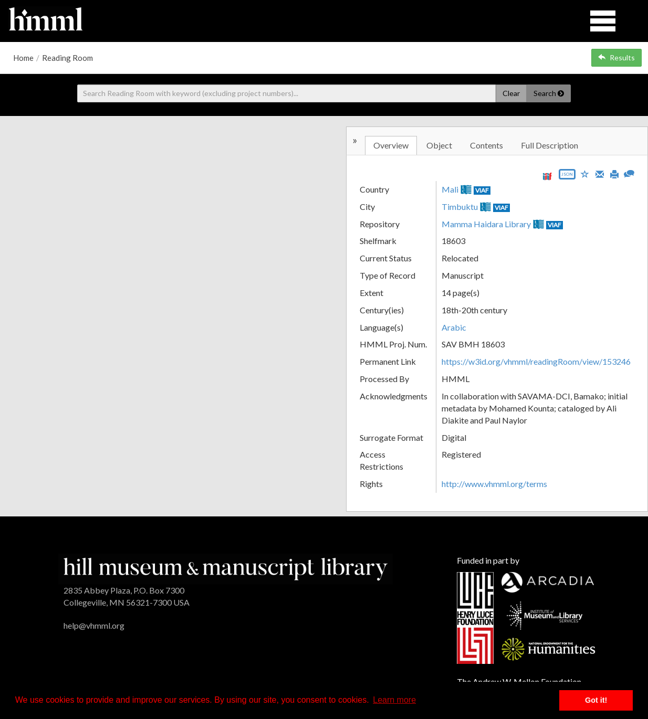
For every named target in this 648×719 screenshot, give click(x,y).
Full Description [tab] (549, 145)
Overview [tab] (391, 145)
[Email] (599, 173)
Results (616, 57)
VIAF (482, 190)
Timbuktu (460, 207)
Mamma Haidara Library (486, 224)
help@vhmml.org (94, 625)
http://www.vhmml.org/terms (494, 484)
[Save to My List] (585, 173)
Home (23, 57)
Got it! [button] (596, 700)
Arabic (454, 327)
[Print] (614, 173)
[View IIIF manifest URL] (547, 176)
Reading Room (67, 57)
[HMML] (225, 568)
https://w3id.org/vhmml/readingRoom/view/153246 (536, 361)
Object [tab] (439, 145)
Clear (511, 93)
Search (549, 93)
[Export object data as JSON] (567, 177)
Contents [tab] (486, 145)
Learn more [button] (394, 699)
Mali (450, 189)
